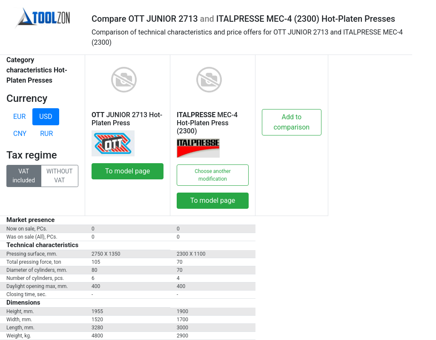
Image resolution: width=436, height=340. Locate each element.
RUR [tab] (46, 134)
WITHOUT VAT (59, 175)
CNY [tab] (19, 134)
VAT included (23, 175)
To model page (127, 171)
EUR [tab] (19, 116)
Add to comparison (291, 122)
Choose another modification (213, 175)
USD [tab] (45, 116)
